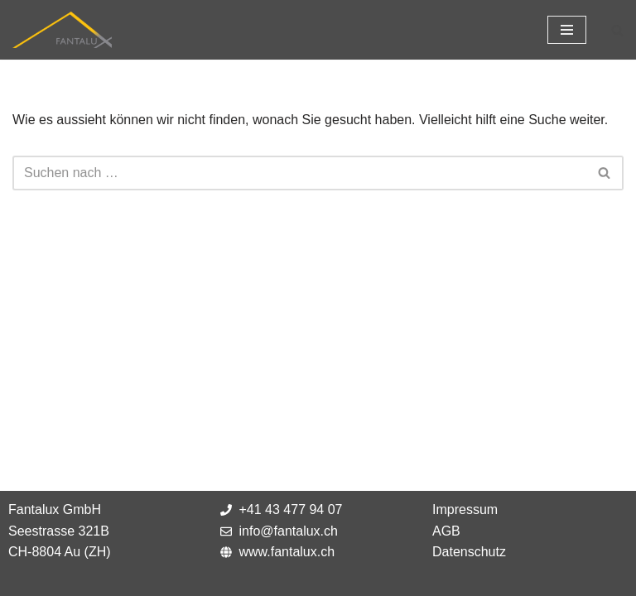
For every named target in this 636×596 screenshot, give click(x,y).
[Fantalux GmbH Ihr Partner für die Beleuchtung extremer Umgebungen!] (62, 30)
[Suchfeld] (617, 30)
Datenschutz (469, 552)
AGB (446, 531)
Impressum (465, 509)
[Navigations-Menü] (566, 30)
